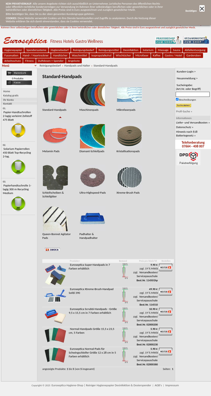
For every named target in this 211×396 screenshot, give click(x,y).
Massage (163, 50)
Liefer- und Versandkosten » (193, 122)
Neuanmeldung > (187, 78)
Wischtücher (123, 55)
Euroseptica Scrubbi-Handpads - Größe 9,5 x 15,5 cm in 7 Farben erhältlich (93, 311)
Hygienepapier (13, 50)
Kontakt (7, 103)
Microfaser (142, 55)
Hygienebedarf (59, 50)
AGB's (158, 385)
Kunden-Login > (186, 71)
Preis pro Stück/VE (148, 261)
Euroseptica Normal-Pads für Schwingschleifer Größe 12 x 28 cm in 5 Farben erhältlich (92, 352)
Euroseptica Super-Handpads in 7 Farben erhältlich (89, 266)
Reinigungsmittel (109, 50)
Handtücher (60, 55)
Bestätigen (195, 10)
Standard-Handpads (105, 65)
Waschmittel (79, 55)
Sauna (176, 50)
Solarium (148, 50)
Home (6, 91)
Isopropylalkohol (101, 55)
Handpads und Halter (77, 65)
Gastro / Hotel (173, 55)
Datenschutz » (184, 127)
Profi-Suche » (184, 111)
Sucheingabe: (188, 87)
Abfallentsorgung (195, 50)
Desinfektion (130, 50)
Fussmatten (11, 55)
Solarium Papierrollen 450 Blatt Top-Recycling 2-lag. (17, 152)
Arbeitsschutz (12, 61)
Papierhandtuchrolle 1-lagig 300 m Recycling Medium (17, 189)
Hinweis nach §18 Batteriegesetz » (186, 133)
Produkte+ (75, 261)
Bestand (123, 261)
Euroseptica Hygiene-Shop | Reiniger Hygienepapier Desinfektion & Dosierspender (101, 385)
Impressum (172, 385)
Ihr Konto (8, 99)
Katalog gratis (10, 95)
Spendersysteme (36, 50)
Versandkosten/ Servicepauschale (147, 274)
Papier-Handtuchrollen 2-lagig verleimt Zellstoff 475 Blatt (17, 116)
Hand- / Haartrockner (36, 55)
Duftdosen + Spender (51, 61)
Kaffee (157, 55)
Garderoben (193, 55)
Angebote (74, 61)
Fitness (29, 61)
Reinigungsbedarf (83, 50)
